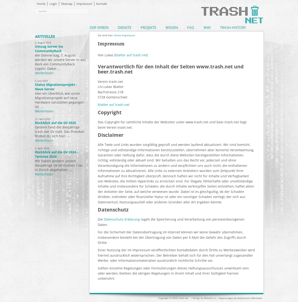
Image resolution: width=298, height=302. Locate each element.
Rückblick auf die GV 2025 (55, 123)
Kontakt (101, 4)
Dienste (124, 27)
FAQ (190, 27)
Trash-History (233, 27)
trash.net (183, 298)
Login (53, 4)
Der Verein (99, 27)
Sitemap (66, 4)
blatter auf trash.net (131, 55)
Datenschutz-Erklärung (122, 219)
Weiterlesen (44, 73)
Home (41, 4)
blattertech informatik (249, 298)
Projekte (148, 27)
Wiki (207, 27)
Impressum (84, 4)
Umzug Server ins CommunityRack (49, 48)
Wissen (172, 27)
